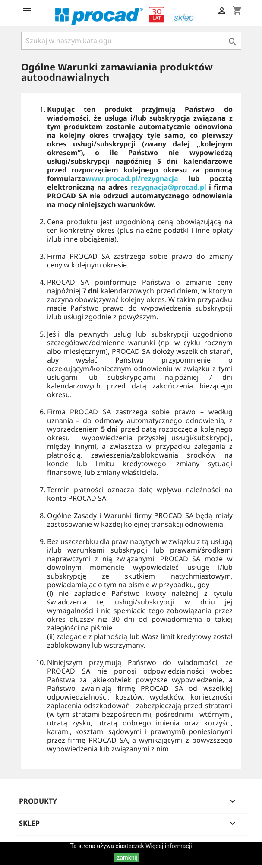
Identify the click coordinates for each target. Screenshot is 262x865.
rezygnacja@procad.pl (169, 187)
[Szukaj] (131, 41)
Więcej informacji (168, 846)
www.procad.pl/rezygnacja (131, 178)
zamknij (127, 857)
